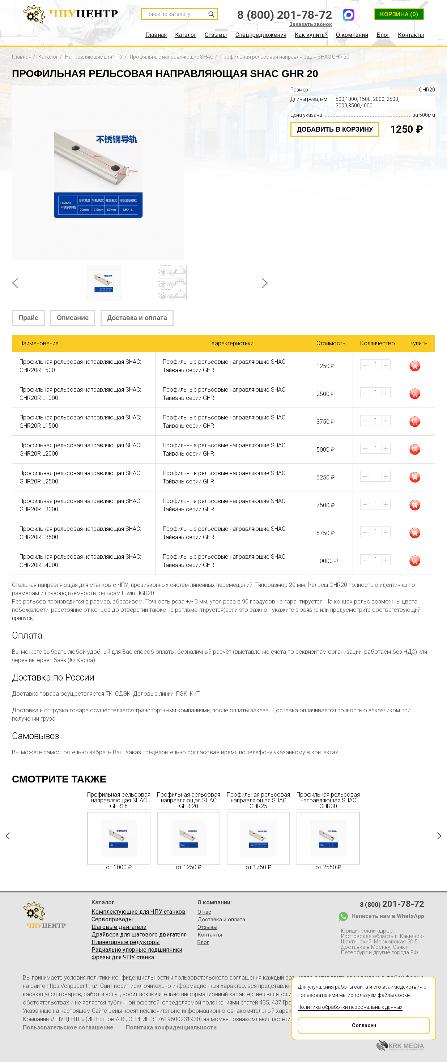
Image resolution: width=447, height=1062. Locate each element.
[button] (386, 365)
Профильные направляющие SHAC (171, 56)
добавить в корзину (335, 129)
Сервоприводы (112, 919)
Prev (15, 283)
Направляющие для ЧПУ (94, 56)
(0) (399, 14)
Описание (73, 317)
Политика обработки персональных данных (350, 1007)
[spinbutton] (376, 365)
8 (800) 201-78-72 (284, 15)
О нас (204, 912)
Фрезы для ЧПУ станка (122, 957)
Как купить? (311, 35)
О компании (352, 35)
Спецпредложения (260, 35)
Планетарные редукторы (125, 942)
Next (265, 283)
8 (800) (392, 904)
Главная (156, 35)
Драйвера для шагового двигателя (139, 935)
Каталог (185, 35)
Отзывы (216, 35)
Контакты (411, 35)
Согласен (337, 1023)
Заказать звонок (310, 24)
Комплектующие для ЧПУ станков (138, 912)
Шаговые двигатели (118, 927)
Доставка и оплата (137, 317)
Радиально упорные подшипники (136, 950)
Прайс (28, 317)
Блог (382, 35)
